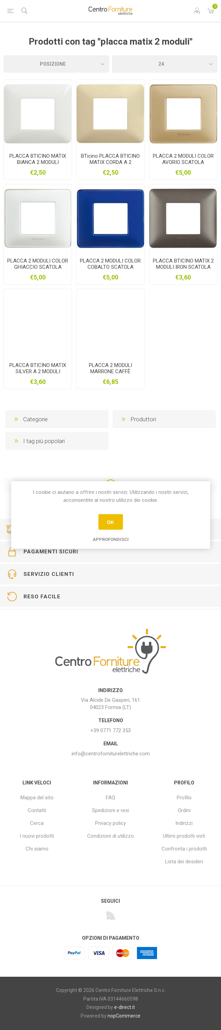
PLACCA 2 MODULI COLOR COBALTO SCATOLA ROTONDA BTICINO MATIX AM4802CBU (110, 270)
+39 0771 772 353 (110, 730)
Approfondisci (111, 539)
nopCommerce (124, 1016)
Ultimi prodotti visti (184, 836)
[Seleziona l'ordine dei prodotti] (56, 64)
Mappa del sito (37, 797)
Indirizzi (184, 823)
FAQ (110, 797)
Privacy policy (110, 823)
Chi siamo (37, 849)
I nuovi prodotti (37, 836)
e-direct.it (124, 1007)
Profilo (184, 797)
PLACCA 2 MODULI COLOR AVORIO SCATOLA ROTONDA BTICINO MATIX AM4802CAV (183, 165)
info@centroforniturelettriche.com (111, 754)
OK (110, 522)
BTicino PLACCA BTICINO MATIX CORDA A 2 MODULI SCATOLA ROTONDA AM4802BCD (110, 165)
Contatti (37, 810)
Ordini (184, 810)
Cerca (37, 823)
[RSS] (110, 915)
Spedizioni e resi (110, 810)
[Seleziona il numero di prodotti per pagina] (165, 64)
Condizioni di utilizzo (110, 836)
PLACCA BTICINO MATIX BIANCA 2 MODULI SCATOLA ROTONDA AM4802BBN (37, 165)
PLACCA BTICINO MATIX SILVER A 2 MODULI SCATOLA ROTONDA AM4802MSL (37, 374)
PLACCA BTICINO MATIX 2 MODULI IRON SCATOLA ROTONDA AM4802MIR (183, 267)
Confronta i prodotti (184, 849)
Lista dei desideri (184, 861)
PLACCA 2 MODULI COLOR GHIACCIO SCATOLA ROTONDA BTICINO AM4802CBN (37, 270)
